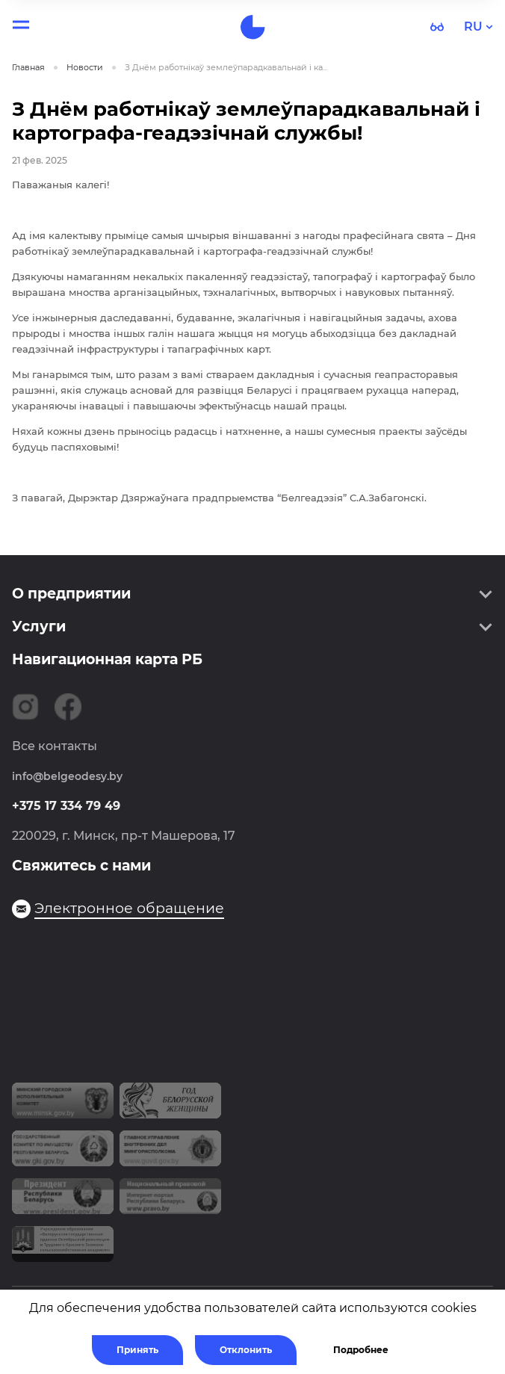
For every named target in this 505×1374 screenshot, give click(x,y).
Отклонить (246, 1349)
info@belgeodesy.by (67, 776)
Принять (137, 1349)
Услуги (39, 626)
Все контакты (54, 746)
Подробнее (360, 1349)
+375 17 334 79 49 (66, 806)
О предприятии (71, 593)
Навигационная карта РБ (107, 659)
